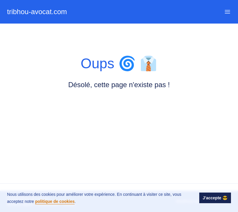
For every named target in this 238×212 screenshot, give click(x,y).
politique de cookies (55, 201)
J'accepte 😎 (215, 198)
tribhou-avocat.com (37, 12)
